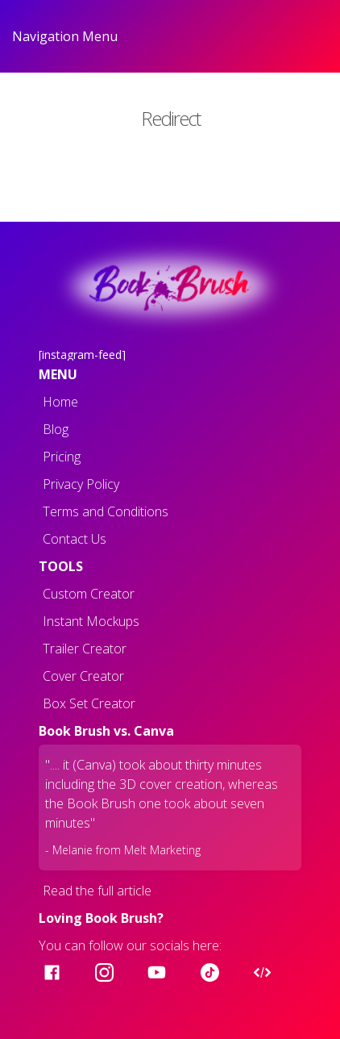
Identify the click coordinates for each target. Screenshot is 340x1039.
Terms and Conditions (105, 511)
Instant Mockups (91, 621)
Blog (55, 429)
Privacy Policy (81, 484)
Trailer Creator (84, 648)
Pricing (62, 456)
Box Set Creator (89, 703)
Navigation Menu (65, 36)
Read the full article (97, 890)
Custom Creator (89, 594)
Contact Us (74, 539)
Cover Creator (83, 676)
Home (60, 402)
